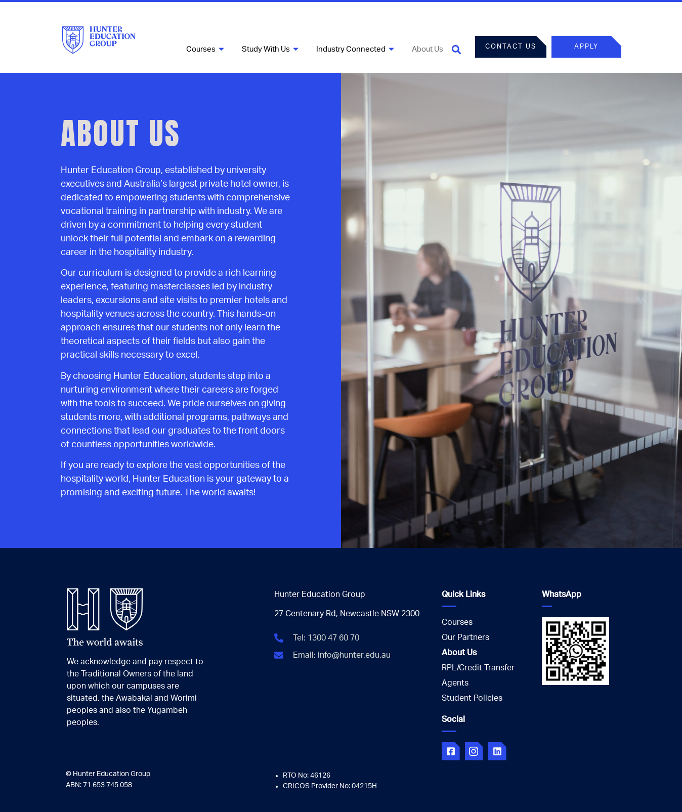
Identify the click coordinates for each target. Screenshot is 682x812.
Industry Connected (356, 49)
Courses (206, 49)
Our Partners (465, 637)
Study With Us (271, 49)
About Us (427, 49)
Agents (455, 683)
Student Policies (472, 698)
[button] (456, 49)
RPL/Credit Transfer (478, 668)
